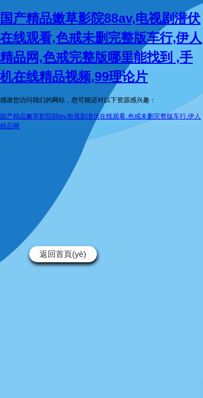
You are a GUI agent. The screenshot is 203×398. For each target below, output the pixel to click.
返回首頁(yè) (63, 253)
